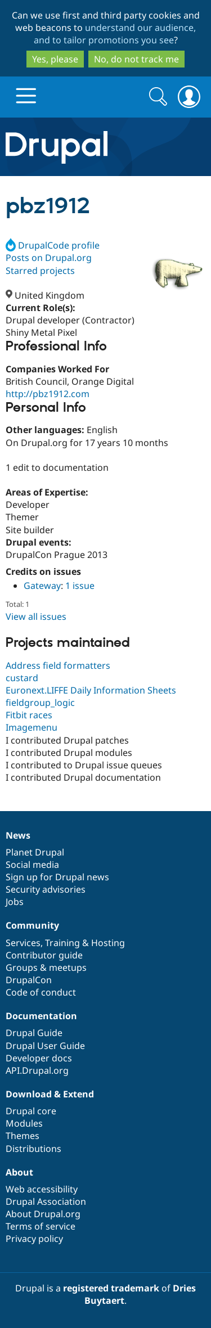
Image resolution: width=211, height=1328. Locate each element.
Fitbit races (29, 715)
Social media (32, 864)
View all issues (36, 616)
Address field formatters (58, 665)
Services (23, 943)
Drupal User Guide (45, 1045)
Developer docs (39, 1058)
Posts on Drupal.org (49, 257)
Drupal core (31, 1111)
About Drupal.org (43, 1214)
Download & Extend (50, 1094)
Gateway (42, 585)
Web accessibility (42, 1189)
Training (62, 943)
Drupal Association (46, 1201)
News (18, 835)
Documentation (41, 1016)
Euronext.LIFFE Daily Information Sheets (91, 690)
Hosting (108, 943)
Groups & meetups (46, 967)
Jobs (15, 901)
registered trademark (111, 1288)
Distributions (33, 1148)
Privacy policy (34, 1238)
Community (32, 925)
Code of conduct (41, 992)
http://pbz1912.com (47, 394)
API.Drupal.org (37, 1070)
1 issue (80, 585)
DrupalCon (29, 980)
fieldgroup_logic (40, 702)
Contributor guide (44, 955)
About (19, 1172)
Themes (22, 1135)
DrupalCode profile (53, 245)
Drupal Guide (34, 1033)
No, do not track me (136, 59)
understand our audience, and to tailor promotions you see (115, 33)
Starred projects (40, 270)
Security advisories (46, 889)
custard (22, 678)
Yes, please (55, 59)
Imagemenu (31, 727)
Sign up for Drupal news (57, 877)
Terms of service (40, 1226)
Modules (24, 1123)
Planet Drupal (35, 852)
